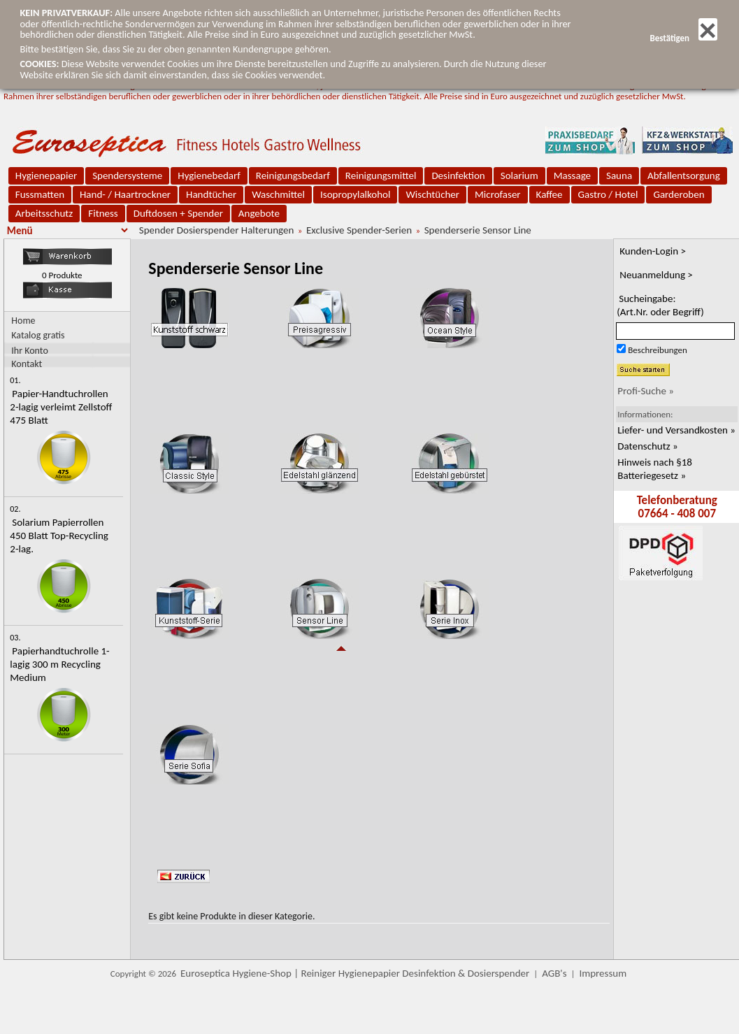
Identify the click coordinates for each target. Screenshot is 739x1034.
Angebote (259, 213)
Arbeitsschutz (44, 213)
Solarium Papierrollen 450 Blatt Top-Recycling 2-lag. (59, 535)
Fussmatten (39, 194)
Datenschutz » (647, 446)
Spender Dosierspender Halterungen (216, 230)
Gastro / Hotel (608, 194)
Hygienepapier (46, 175)
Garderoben (678, 194)
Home (23, 320)
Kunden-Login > (652, 251)
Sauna (619, 175)
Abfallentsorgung (683, 175)
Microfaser (498, 194)
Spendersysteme (127, 175)
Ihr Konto (29, 350)
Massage (572, 175)
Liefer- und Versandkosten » (676, 430)
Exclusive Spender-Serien (359, 230)
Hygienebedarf (209, 175)
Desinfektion (458, 175)
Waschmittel (278, 194)
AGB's (554, 973)
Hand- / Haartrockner (125, 194)
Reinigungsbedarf (293, 175)
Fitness (102, 213)
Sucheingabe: (660, 305)
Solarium (519, 175)
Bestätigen (683, 38)
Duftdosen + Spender (178, 213)
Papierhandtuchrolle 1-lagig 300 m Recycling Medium (59, 664)
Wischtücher (432, 194)
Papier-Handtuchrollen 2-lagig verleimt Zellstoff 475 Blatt (61, 406)
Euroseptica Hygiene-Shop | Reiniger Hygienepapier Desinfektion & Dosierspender (354, 973)
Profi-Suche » (645, 391)
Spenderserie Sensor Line (477, 230)
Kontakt (26, 363)
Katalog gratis (37, 335)
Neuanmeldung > (656, 274)
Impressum (602, 973)
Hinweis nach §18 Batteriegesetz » (654, 469)
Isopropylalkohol (355, 194)
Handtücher (211, 194)
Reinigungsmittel (381, 175)
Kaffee (549, 194)
